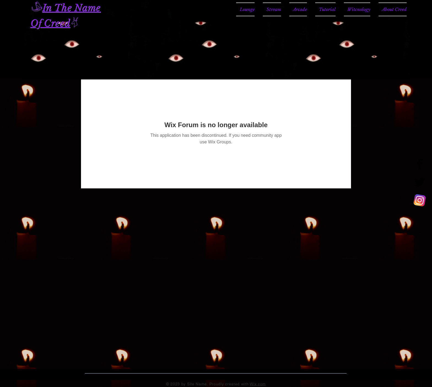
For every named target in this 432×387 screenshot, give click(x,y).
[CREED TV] (419, 200)
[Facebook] (419, 164)
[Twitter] (419, 182)
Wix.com (258, 384)
